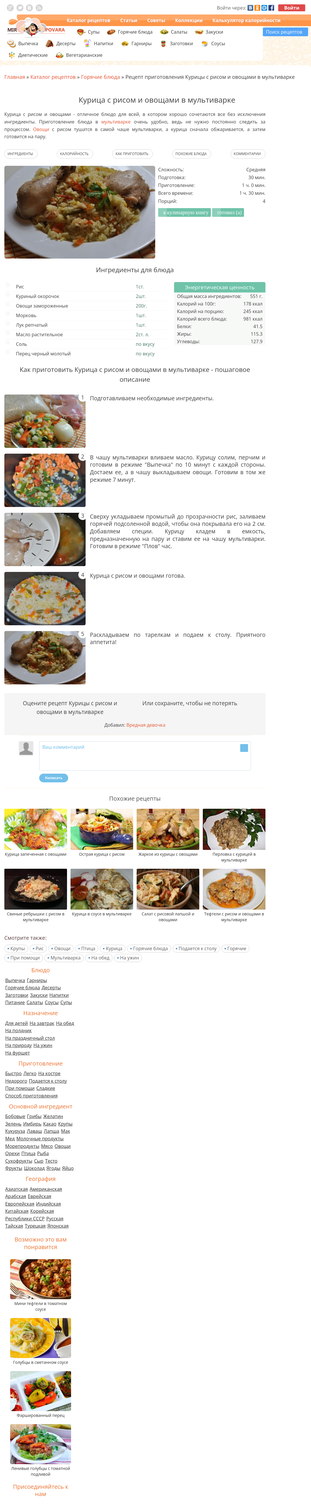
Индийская (48, 1204)
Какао (49, 1124)
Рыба (43, 1153)
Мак (65, 1131)
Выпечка (15, 980)
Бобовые (15, 1116)
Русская (55, 1218)
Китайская (16, 1211)
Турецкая (35, 1226)
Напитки (59, 995)
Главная (14, 76)
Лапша (51, 1131)
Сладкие (45, 1088)
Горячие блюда (150, 948)
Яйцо (68, 1168)
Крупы (17, 948)
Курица (114, 948)
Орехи (12, 1153)
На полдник (18, 1030)
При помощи (25, 958)
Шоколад (34, 1168)
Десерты (51, 987)
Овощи (41, 129)
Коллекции (189, 20)
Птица (88, 948)
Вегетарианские (84, 55)
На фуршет (17, 1053)
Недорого (16, 1081)
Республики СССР (25, 1218)
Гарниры (141, 43)
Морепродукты (22, 1146)
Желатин (53, 1116)
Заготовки (16, 995)
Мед (10, 1138)
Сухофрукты (18, 1161)
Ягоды (53, 1168)
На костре (49, 1073)
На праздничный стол (30, 1038)
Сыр (38, 1161)
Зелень (13, 1124)
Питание (15, 1002)
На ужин (129, 958)
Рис (40, 948)
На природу (18, 1045)
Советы (156, 20)
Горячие (236, 948)
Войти (291, 8)
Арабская (15, 1196)
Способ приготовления (31, 1096)
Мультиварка (65, 958)
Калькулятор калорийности (247, 20)
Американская (46, 1189)
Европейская (19, 1204)
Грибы (34, 1116)
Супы (66, 1002)
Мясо (47, 1146)
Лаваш (34, 1131)
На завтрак (42, 1023)
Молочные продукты (40, 1138)
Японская (57, 1226)
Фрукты (13, 1168)
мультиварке (116, 122)
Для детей (16, 1023)
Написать (53, 777)
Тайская (14, 1226)
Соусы (52, 1002)
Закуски (39, 995)
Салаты (35, 1002)
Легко (30, 1073)
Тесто (51, 1161)
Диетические (33, 55)
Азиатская (16, 1189)
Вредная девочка (145, 725)
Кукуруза (15, 1131)
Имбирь (32, 1124)
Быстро (13, 1073)
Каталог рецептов (88, 20)
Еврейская (39, 1196)
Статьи (128, 20)
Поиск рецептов (284, 32)
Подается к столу (198, 948)
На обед (100, 958)
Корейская (42, 1211)
